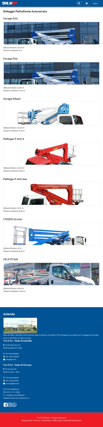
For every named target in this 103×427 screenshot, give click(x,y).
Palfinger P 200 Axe (15, 179)
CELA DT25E (10, 259)
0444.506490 (13, 377)
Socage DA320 (12, 99)
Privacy (37, 420)
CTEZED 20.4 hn (12, 219)
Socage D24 (10, 59)
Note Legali (57, 420)
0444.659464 (13, 353)
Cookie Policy (46, 420)
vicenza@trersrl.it (12, 383)
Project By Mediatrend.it (72, 420)
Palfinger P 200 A (13, 139)
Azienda (9, 314)
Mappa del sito (27, 420)
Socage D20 (10, 18)
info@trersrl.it (11, 359)
